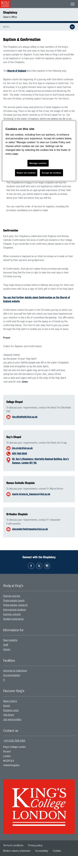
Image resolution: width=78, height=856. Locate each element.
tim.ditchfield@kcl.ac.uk (24, 417)
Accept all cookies (51, 173)
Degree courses (11, 596)
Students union (11, 710)
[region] (39, 151)
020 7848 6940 (19, 453)
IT (4, 680)
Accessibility (41, 851)
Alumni (6, 649)
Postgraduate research (15, 605)
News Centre (10, 701)
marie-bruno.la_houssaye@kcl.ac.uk (31, 494)
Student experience (13, 619)
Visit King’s (8, 715)
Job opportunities (12, 719)
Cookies (57, 851)
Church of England (16, 71)
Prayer (6, 337)
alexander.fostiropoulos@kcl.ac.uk (30, 529)
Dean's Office (10, 17)
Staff (5, 645)
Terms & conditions (13, 845)
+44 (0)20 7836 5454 (14, 740)
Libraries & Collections (15, 670)
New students (10, 640)
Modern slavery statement (16, 851)
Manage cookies (38, 163)
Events (6, 706)
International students (14, 609)
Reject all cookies (26, 173)
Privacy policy (35, 845)
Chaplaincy (10, 12)
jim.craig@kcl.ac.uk (22, 448)
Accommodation (11, 675)
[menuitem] (39, 596)
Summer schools (12, 614)
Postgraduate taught (14, 600)
